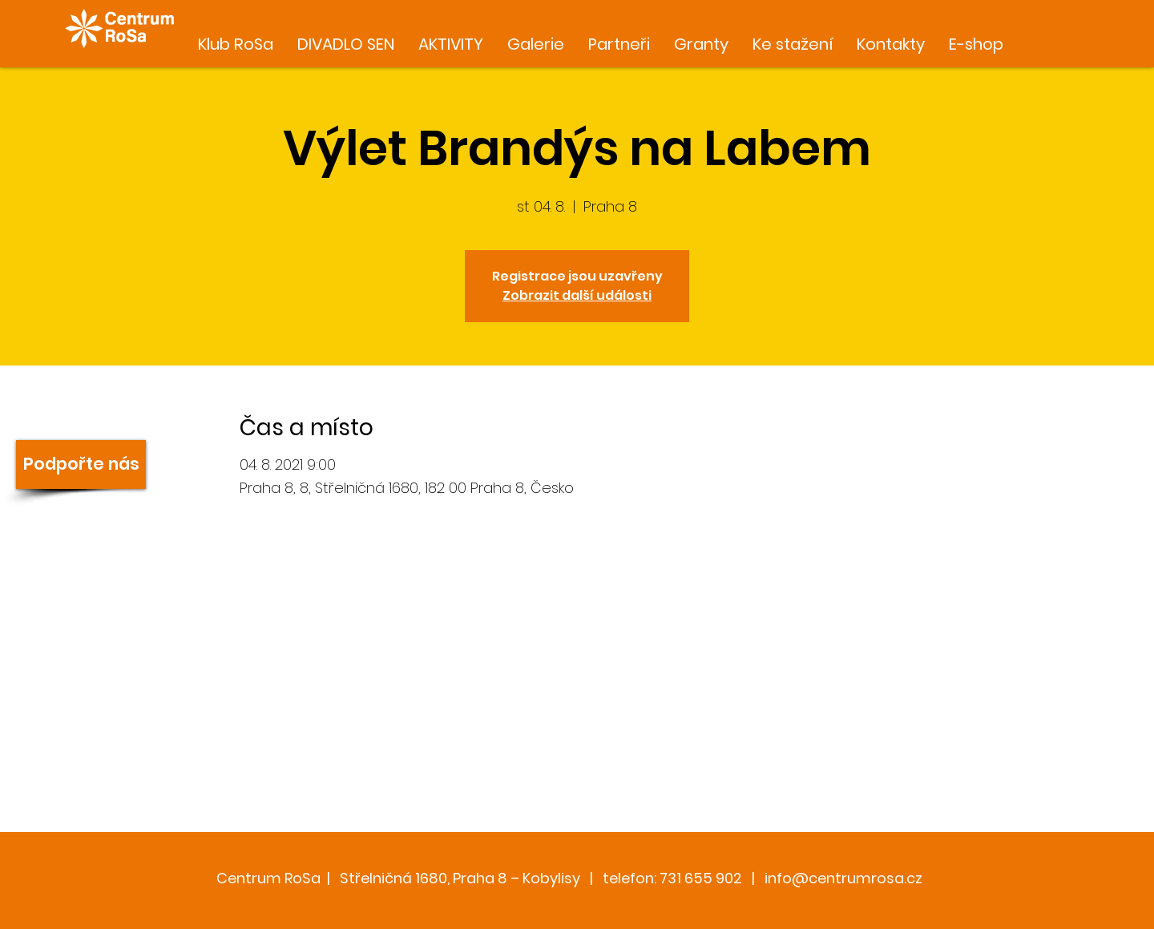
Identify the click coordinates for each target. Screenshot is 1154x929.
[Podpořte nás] (81, 464)
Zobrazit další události (577, 295)
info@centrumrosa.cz (843, 878)
